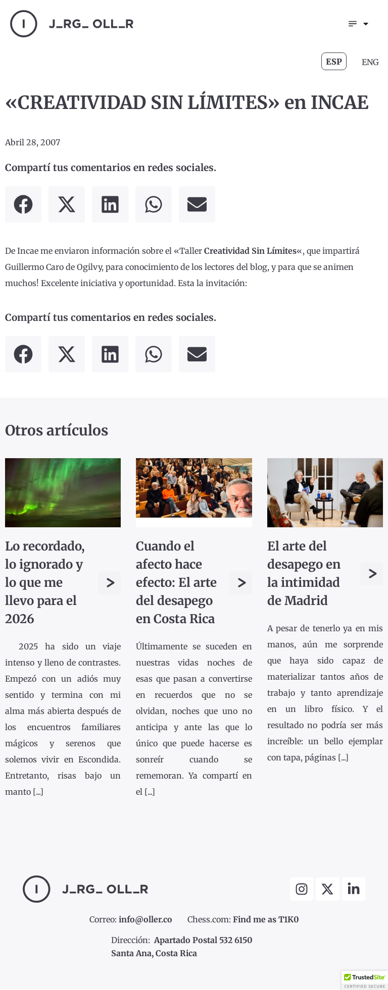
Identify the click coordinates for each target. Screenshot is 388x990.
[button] (23, 205)
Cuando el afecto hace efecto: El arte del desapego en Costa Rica (176, 583)
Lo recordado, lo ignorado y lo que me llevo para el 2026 (45, 583)
